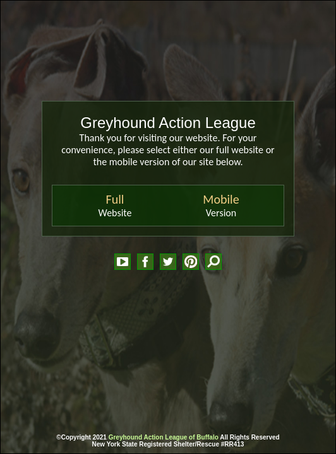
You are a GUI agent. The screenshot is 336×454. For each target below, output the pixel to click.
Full (115, 199)
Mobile (221, 199)
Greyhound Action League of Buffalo (164, 437)
